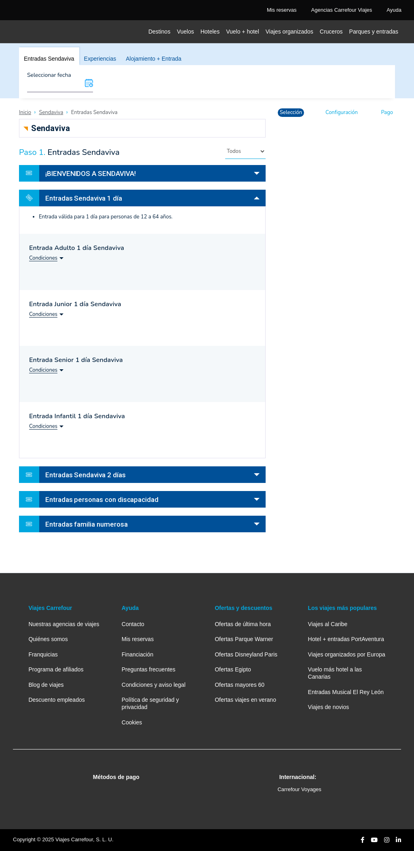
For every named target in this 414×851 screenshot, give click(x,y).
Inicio (25, 112)
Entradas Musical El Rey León (346, 692)
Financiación (138, 654)
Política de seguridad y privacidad (150, 703)
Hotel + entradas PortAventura (346, 639)
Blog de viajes (45, 685)
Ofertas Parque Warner (244, 639)
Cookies (132, 722)
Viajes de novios (328, 707)
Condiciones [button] (43, 258)
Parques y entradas (373, 31)
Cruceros (331, 31)
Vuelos (185, 31)
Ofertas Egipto (233, 669)
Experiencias (100, 58)
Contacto (133, 624)
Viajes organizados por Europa (346, 654)
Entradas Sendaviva (49, 58)
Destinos (159, 31)
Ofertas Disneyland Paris (246, 654)
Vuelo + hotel (242, 31)
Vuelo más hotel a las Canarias (335, 673)
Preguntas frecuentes (148, 669)
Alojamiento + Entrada (153, 58)
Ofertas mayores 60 (239, 685)
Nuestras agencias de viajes (63, 624)
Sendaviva (51, 112)
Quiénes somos (48, 639)
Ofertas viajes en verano (245, 699)
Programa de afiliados (55, 669)
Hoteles (210, 31)
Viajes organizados (289, 31)
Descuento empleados (56, 699)
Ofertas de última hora (243, 624)
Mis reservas (138, 639)
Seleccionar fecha (49, 75)
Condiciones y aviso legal (154, 685)
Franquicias (42, 654)
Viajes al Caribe (328, 624)
